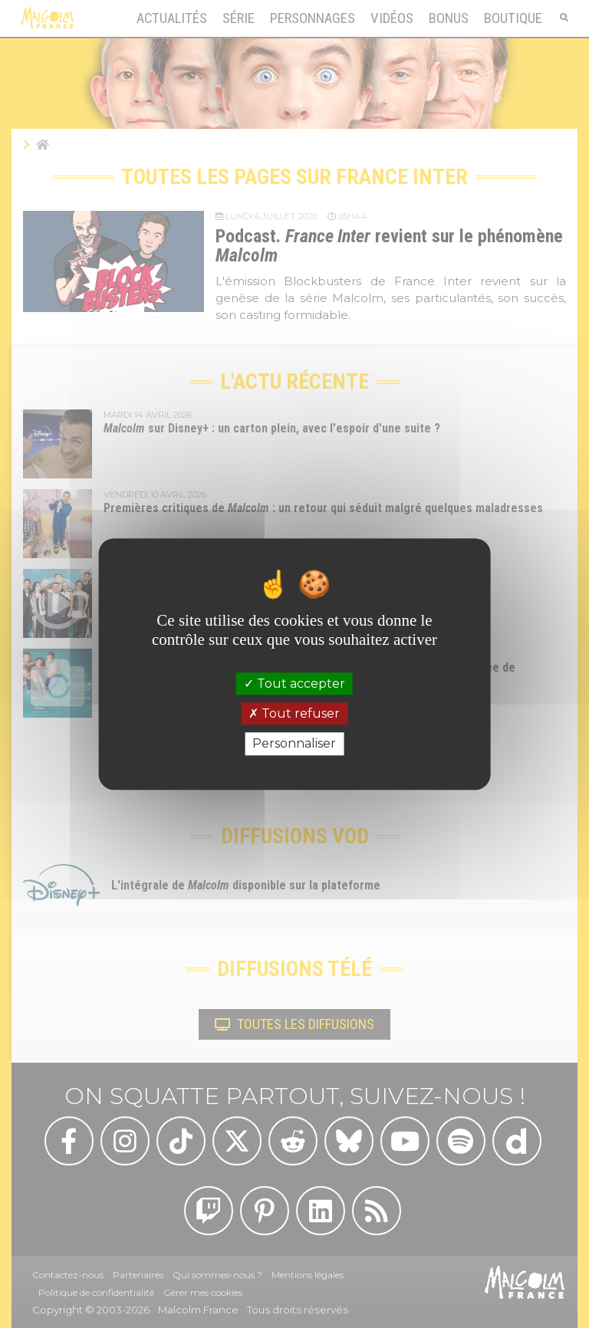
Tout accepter (294, 683)
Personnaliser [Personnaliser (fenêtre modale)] (294, 744)
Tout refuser (294, 713)
